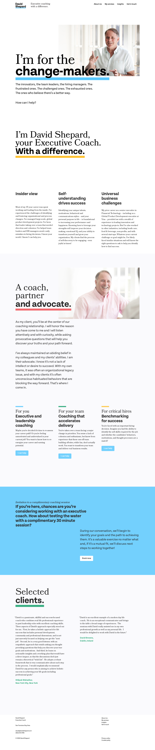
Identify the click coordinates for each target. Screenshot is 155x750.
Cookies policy (106, 740)
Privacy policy (106, 738)
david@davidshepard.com (24, 731)
